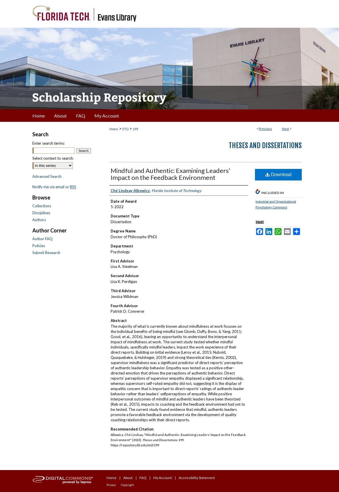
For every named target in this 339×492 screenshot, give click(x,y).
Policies (38, 245)
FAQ (142, 478)
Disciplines (41, 212)
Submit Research (46, 252)
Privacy (111, 485)
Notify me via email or (54, 186)
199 (135, 129)
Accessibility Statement (197, 478)
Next (285, 129)
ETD (125, 129)
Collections (41, 206)
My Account (162, 478)
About (128, 478)
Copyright (127, 485)
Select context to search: (53, 158)
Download (278, 174)
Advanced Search (47, 176)
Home (113, 129)
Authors (39, 219)
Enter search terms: (48, 143)
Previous (265, 129)
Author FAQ (42, 238)
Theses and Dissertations (265, 145)
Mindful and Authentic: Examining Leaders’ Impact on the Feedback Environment (170, 174)
